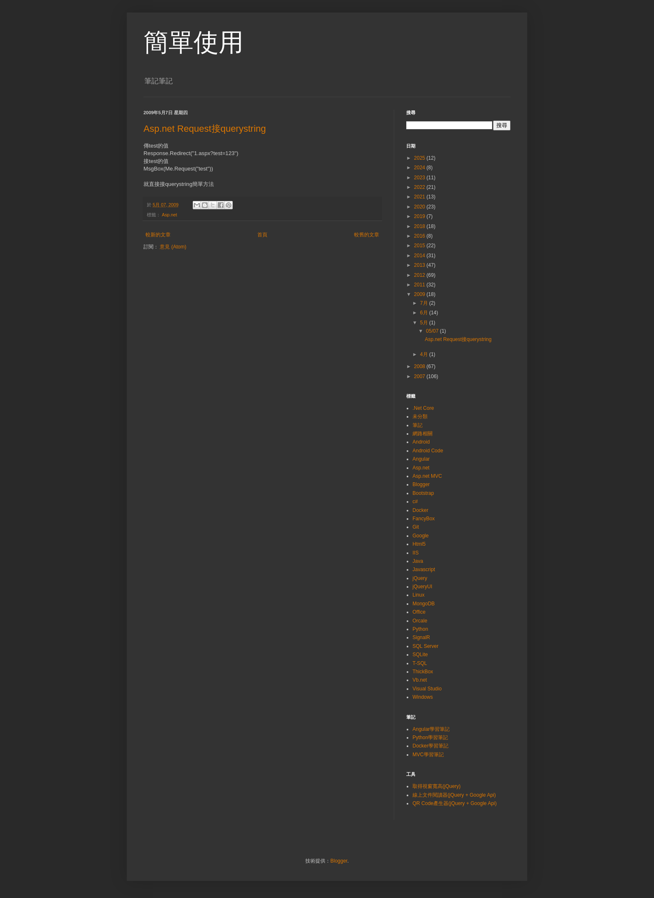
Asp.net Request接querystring (204, 128)
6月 (424, 313)
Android (421, 442)
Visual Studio (427, 689)
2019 (420, 216)
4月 (424, 354)
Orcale (420, 621)
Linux (419, 595)
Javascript (424, 569)
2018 (420, 226)
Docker (420, 510)
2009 (420, 294)
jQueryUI (422, 586)
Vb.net (420, 680)
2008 (420, 366)
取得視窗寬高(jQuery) (436, 786)
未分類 (420, 416)
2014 (420, 255)
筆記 (418, 425)
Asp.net (169, 214)
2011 (420, 285)
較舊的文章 (366, 235)
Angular (421, 459)
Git (416, 527)
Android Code (428, 451)
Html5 (419, 544)
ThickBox (423, 672)
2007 (420, 376)
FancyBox (424, 519)
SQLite (420, 654)
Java (418, 561)
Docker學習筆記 (430, 746)
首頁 (262, 235)
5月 (424, 323)
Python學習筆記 (430, 737)
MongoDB (424, 604)
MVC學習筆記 (428, 755)
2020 (420, 207)
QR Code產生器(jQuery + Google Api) (455, 803)
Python (420, 629)
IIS (416, 553)
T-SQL (420, 663)
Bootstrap (423, 493)
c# (415, 501)
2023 (420, 178)
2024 (420, 168)
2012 (420, 275)
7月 (424, 303)
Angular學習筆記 (431, 729)
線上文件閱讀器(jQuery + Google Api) (454, 795)
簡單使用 (193, 42)
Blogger (421, 484)
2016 (420, 236)
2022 (420, 187)
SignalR (421, 637)
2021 (420, 197)
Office (419, 612)
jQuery (420, 578)
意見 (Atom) (173, 247)
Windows (423, 697)
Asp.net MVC (427, 476)
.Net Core (423, 408)
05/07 (433, 331)
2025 (420, 158)
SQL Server (425, 646)
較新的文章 (158, 235)
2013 (420, 265)
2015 (420, 245)
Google (421, 536)
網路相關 (423, 433)
